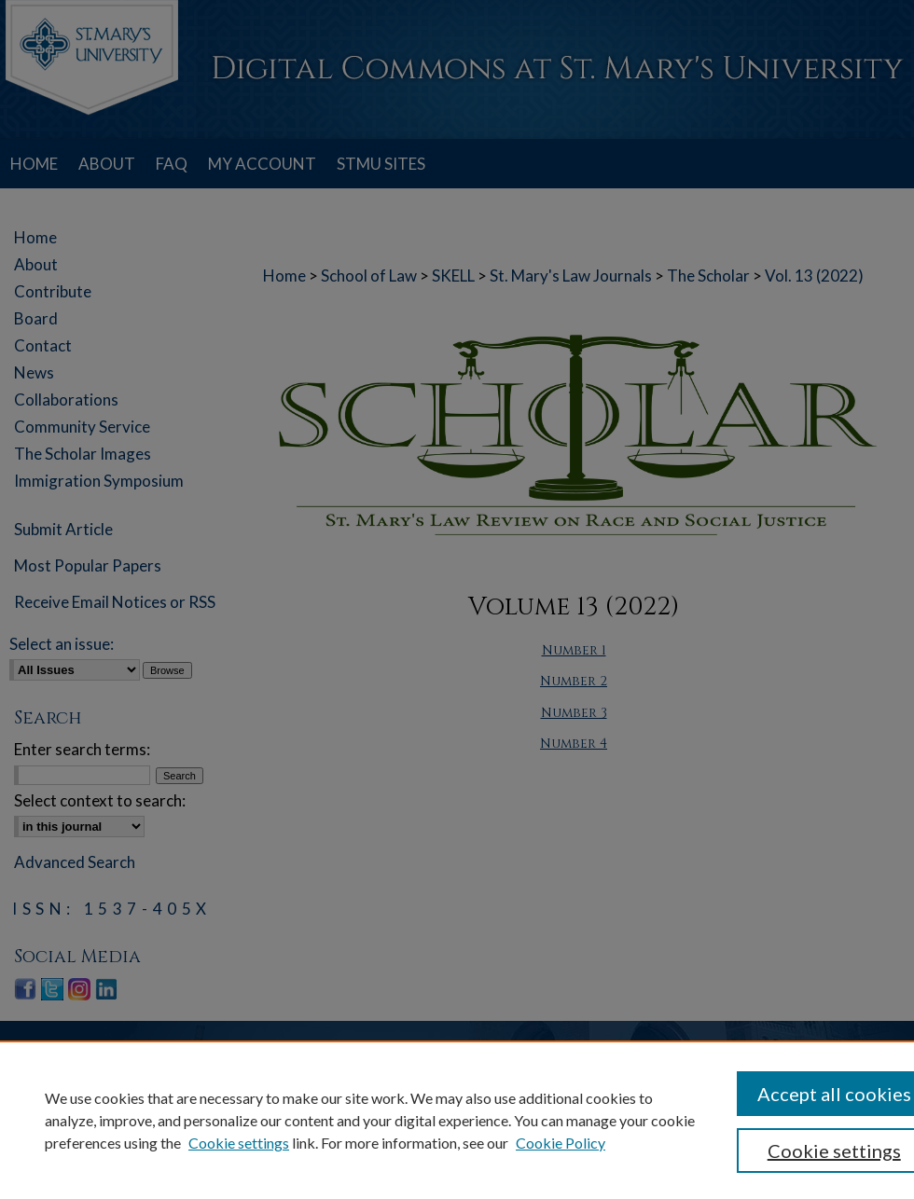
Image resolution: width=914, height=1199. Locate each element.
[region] (457, 1120)
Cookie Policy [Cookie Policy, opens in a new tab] (560, 1142)
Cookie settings (238, 1142)
